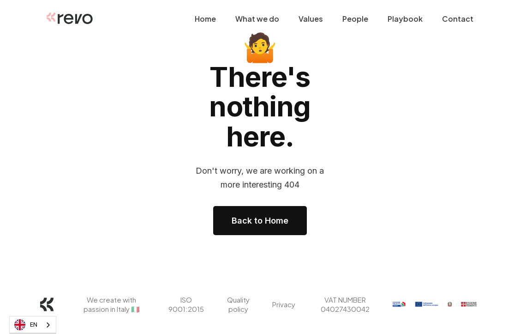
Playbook (405, 19)
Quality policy (238, 304)
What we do (257, 19)
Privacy (283, 304)
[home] (69, 19)
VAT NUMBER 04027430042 (345, 304)
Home (205, 19)
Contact (457, 19)
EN (25, 324)
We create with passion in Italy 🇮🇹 (111, 304)
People (355, 19)
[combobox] (32, 325)
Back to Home (260, 220)
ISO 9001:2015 (186, 304)
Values (311, 19)
